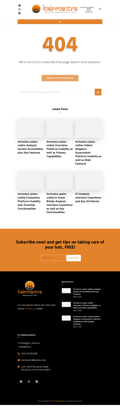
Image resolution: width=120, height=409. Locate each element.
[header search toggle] (100, 9)
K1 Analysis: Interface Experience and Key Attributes (88, 200)
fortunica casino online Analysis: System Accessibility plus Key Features (30, 147)
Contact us (30, 312)
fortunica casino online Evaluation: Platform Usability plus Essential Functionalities (29, 202)
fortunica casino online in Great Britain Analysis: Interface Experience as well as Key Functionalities (58, 205)
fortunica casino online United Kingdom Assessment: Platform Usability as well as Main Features (88, 153)
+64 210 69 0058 (29, 357)
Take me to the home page (60, 78)
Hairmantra (59, 405)
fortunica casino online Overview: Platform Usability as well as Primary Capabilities (60, 149)
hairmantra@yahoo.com (33, 364)
